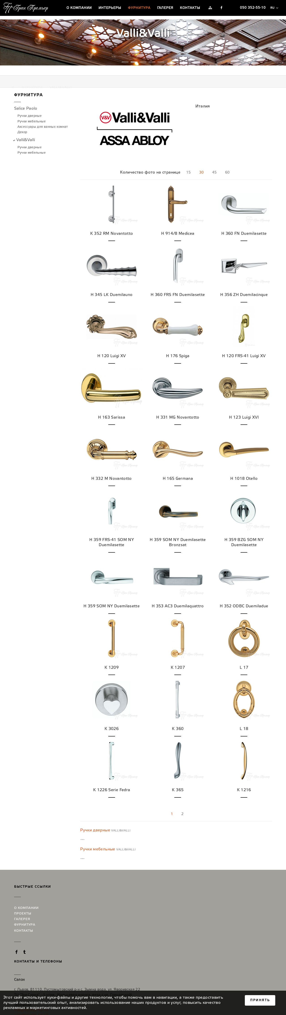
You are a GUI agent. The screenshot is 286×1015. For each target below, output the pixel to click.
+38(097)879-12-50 (186, 920)
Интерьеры (109, 8)
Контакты (190, 8)
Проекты (22, 892)
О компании (79, 8)
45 (215, 157)
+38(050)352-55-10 (75, 930)
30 (201, 157)
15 (188, 157)
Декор (22, 124)
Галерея (165, 8)
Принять (260, 1000)
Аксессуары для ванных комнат (42, 118)
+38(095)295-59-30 (75, 935)
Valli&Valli (25, 132)
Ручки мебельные (31, 113)
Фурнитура (139, 8)
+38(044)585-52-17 (186, 925)
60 (229, 157)
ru (274, 8)
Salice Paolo (25, 100)
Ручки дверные (29, 107)
